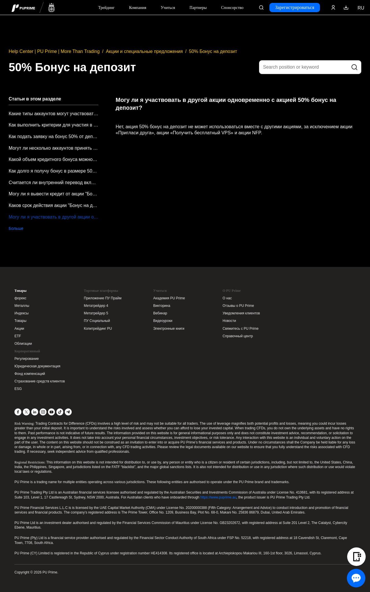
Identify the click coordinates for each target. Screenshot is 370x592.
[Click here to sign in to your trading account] (333, 7)
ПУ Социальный (97, 321)
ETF (17, 336)
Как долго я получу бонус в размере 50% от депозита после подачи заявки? (53, 170)
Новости (229, 321)
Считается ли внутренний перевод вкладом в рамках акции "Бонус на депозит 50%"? (53, 182)
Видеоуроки (162, 321)
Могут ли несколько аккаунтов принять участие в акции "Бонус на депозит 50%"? (53, 148)
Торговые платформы (101, 291)
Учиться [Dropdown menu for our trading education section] (168, 8)
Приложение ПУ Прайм (102, 298)
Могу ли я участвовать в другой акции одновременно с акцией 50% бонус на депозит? (53, 217)
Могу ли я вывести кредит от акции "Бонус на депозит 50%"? (53, 193)
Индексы (21, 313)
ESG (18, 389)
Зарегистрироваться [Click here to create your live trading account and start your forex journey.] (294, 7)
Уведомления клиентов (241, 313)
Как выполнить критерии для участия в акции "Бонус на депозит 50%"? (53, 124)
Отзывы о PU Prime (238, 306)
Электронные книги (168, 329)
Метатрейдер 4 (96, 306)
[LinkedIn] (34, 411)
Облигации (23, 344)
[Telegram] (68, 411)
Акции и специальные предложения (144, 51)
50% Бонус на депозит (213, 51)
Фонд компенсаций (29, 374)
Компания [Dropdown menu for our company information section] (137, 8)
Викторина (161, 306)
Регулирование (26, 359)
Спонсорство (232, 8)
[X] (26, 411)
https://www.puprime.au (218, 497)
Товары (20, 291)
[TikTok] (59, 411)
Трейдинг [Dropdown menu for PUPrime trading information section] (106, 8)
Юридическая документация (37, 366)
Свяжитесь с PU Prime (240, 329)
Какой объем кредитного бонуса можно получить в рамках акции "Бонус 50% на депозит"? (53, 159)
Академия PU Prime (169, 298)
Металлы (21, 306)
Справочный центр (238, 336)
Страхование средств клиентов (39, 381)
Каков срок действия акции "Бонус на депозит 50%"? (53, 205)
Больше (16, 228)
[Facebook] (17, 411)
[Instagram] (43, 411)
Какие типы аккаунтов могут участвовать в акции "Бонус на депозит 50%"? (53, 113)
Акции (19, 329)
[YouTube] (51, 411)
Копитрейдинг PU (98, 329)
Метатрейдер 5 (96, 313)
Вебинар (160, 313)
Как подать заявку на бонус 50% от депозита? (53, 136)
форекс (20, 298)
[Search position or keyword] (310, 67)
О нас (227, 298)
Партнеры (198, 8)
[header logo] (33, 7)
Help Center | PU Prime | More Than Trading (54, 51)
